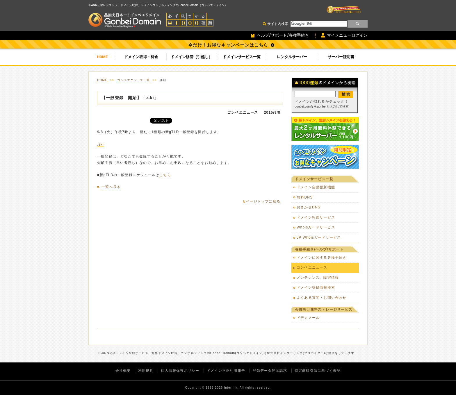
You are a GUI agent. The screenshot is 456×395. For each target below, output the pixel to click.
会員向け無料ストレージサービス (323, 310)
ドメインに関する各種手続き (322, 257)
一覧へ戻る (111, 187)
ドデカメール (308, 318)
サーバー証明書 (341, 57)
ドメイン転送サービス (316, 217)
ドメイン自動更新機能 (316, 187)
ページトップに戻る (263, 201)
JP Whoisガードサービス (319, 237)
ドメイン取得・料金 (141, 57)
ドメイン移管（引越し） (191, 57)
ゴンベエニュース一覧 (133, 80)
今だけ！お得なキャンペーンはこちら (228, 45)
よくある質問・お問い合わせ (322, 298)
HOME (102, 57)
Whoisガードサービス (316, 227)
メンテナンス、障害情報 (318, 278)
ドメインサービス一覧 (242, 57)
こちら (165, 175)
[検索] (318, 23)
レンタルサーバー (292, 57)
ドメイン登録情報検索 (316, 287)
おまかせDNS (308, 207)
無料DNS (305, 197)
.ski (100, 144)
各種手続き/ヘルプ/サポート (319, 249)
